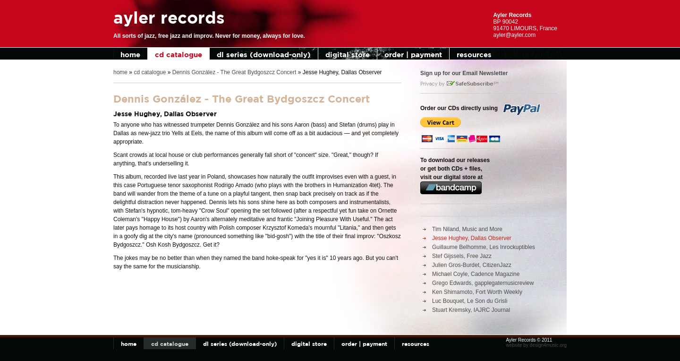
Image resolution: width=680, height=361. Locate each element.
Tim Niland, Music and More (467, 229)
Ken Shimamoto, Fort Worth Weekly (477, 292)
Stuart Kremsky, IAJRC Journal (471, 310)
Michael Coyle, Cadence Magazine (475, 274)
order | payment (413, 55)
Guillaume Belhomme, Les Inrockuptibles (483, 247)
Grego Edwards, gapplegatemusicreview (483, 283)
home (130, 55)
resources (474, 55)
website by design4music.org (536, 345)
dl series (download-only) (264, 55)
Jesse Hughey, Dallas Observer (471, 238)
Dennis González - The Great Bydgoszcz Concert (234, 72)
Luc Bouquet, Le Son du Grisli (469, 301)
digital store (347, 55)
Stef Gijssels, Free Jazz (462, 256)
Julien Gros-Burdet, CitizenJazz (471, 265)
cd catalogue (178, 55)
